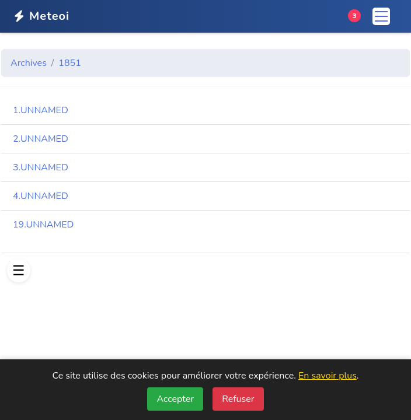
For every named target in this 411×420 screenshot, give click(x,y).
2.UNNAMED (40, 138)
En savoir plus (327, 375)
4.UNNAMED (40, 196)
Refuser (238, 399)
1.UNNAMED (40, 110)
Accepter (175, 399)
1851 (69, 63)
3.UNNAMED (40, 167)
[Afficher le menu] (18, 270)
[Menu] (381, 16)
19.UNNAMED (43, 224)
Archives (29, 63)
